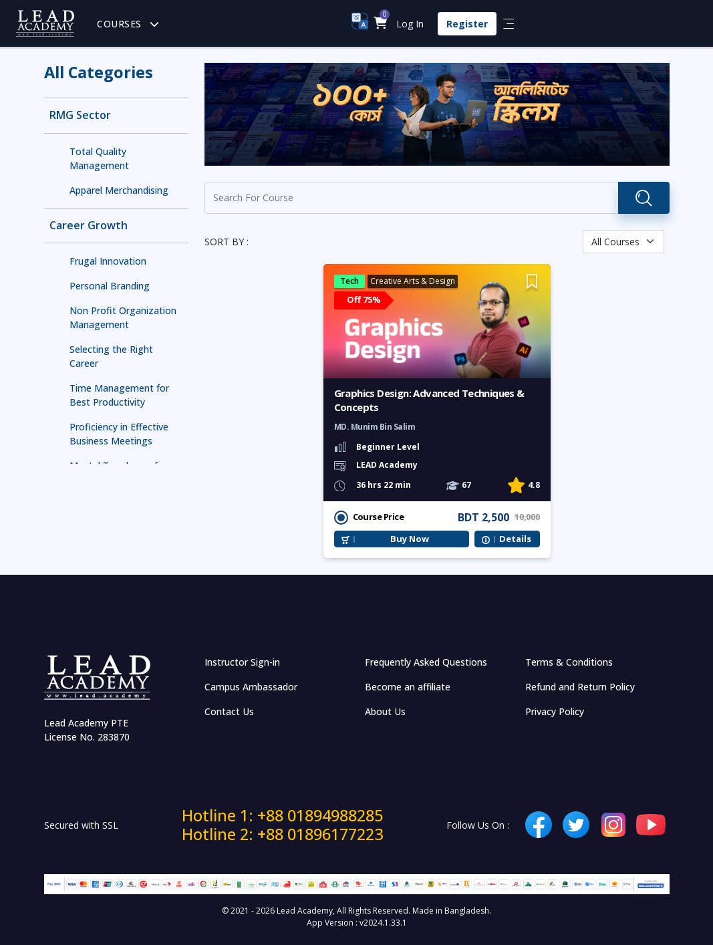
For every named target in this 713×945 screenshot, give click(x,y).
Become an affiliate (407, 686)
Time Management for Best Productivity (119, 395)
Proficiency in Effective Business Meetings (118, 433)
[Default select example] (623, 241)
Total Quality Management (99, 158)
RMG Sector (80, 115)
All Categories (98, 72)
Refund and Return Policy (580, 686)
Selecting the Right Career (111, 356)
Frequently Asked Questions (426, 662)
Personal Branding (109, 285)
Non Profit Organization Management (122, 317)
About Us (385, 711)
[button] (380, 23)
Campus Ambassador (250, 686)
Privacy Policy (554, 711)
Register (467, 23)
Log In (410, 23)
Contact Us (229, 711)
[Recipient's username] (411, 198)
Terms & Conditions (569, 662)
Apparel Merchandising (118, 190)
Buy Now (409, 539)
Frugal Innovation (107, 261)
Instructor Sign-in (242, 662)
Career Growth (88, 225)
